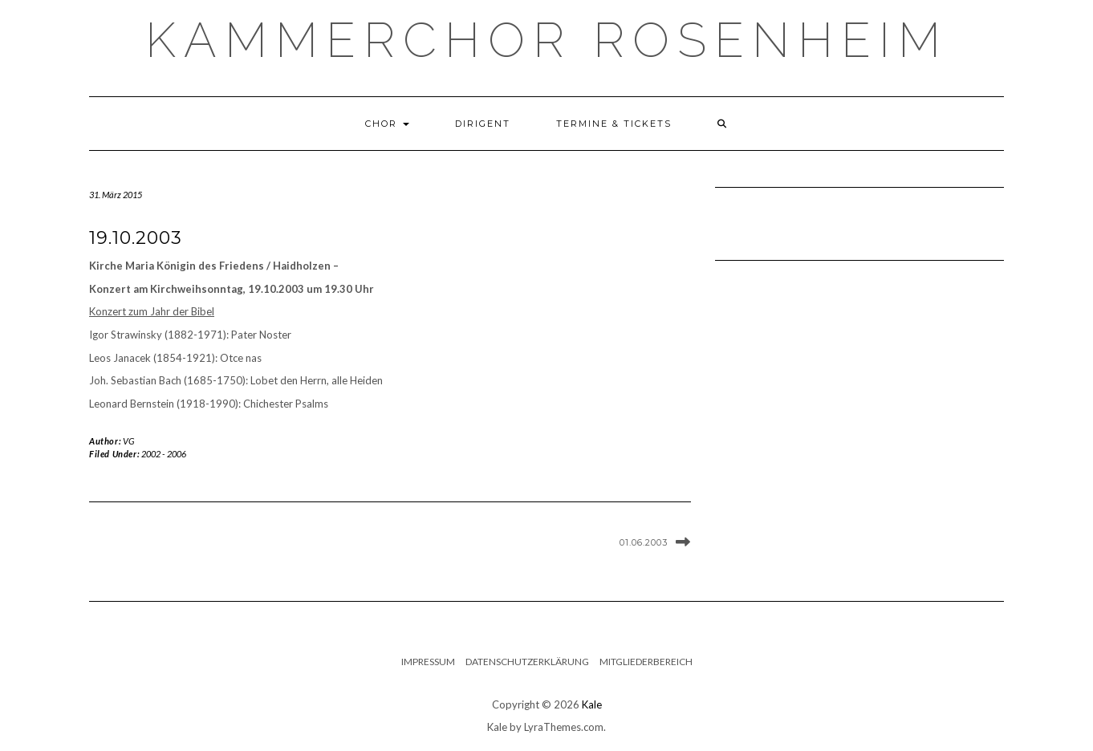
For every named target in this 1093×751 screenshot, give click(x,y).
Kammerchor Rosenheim (547, 40)
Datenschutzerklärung (527, 662)
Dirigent (482, 123)
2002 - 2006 (163, 454)
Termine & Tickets (614, 123)
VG (129, 441)
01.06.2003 (644, 542)
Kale (592, 704)
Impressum (428, 662)
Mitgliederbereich (646, 662)
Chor (387, 123)
